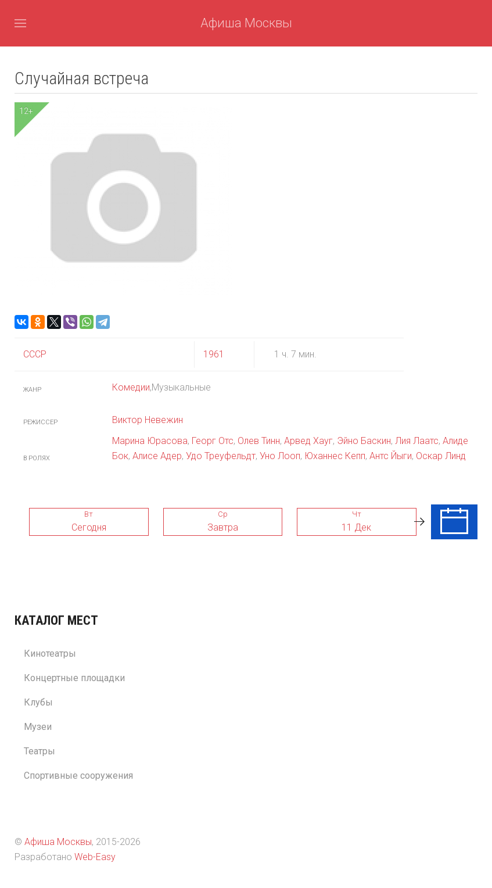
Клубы (38, 702)
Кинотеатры (50, 653)
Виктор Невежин (147, 419)
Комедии (131, 387)
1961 (213, 354)
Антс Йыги (390, 455)
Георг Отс (213, 440)
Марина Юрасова (150, 440)
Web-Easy (95, 856)
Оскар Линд (441, 455)
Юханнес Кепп (334, 455)
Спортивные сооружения (78, 775)
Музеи (38, 726)
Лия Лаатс (417, 440)
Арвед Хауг (308, 440)
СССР (34, 354)
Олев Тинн (259, 440)
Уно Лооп (280, 455)
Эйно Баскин (364, 440)
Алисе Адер (157, 455)
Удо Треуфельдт (221, 455)
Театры (39, 751)
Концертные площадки (74, 677)
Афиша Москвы (246, 23)
